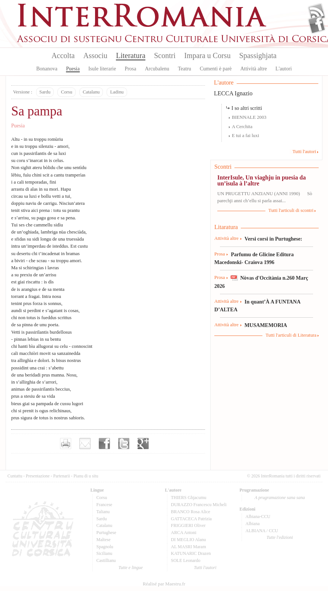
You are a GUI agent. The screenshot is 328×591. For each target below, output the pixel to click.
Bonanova (46, 69)
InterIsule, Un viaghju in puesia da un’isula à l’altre (261, 180)
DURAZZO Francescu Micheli (199, 504)
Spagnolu (105, 546)
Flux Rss (317, 12)
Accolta (63, 55)
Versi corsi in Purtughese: (273, 239)
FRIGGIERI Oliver (188, 525)
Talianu (103, 511)
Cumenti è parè (216, 69)
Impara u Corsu (207, 55)
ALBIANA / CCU (262, 530)
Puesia (73, 69)
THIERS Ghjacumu (188, 497)
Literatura (130, 55)
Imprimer (66, 443)
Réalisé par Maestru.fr (164, 584)
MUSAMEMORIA (266, 325)
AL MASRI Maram (188, 546)
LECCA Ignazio (233, 93)
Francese (105, 504)
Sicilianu (105, 553)
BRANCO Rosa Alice (190, 511)
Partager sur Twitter (124, 443)
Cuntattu (14, 476)
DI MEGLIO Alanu (188, 539)
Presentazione (38, 476)
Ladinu (116, 92)
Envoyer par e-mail (85, 443)
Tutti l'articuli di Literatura (290, 335)
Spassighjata (258, 55)
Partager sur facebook (104, 443)
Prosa (130, 69)
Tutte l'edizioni (279, 537)
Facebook (317, 24)
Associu (95, 55)
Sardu (45, 92)
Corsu (66, 92)
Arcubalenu (157, 69)
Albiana (253, 523)
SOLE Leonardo (186, 560)
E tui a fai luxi (245, 135)
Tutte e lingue (131, 567)
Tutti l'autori (304, 151)
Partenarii (61, 476)
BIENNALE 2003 (249, 117)
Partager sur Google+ (143, 443)
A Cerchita (242, 126)
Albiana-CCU (258, 516)
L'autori (283, 69)
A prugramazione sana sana (280, 497)
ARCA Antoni (183, 532)
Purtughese (106, 532)
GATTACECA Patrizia (191, 518)
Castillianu (106, 560)
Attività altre (253, 69)
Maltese (104, 539)
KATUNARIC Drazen (191, 553)
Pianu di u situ (85, 476)
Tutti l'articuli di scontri (290, 210)
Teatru (184, 69)
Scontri (165, 55)
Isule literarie (102, 69)
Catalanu (91, 92)
